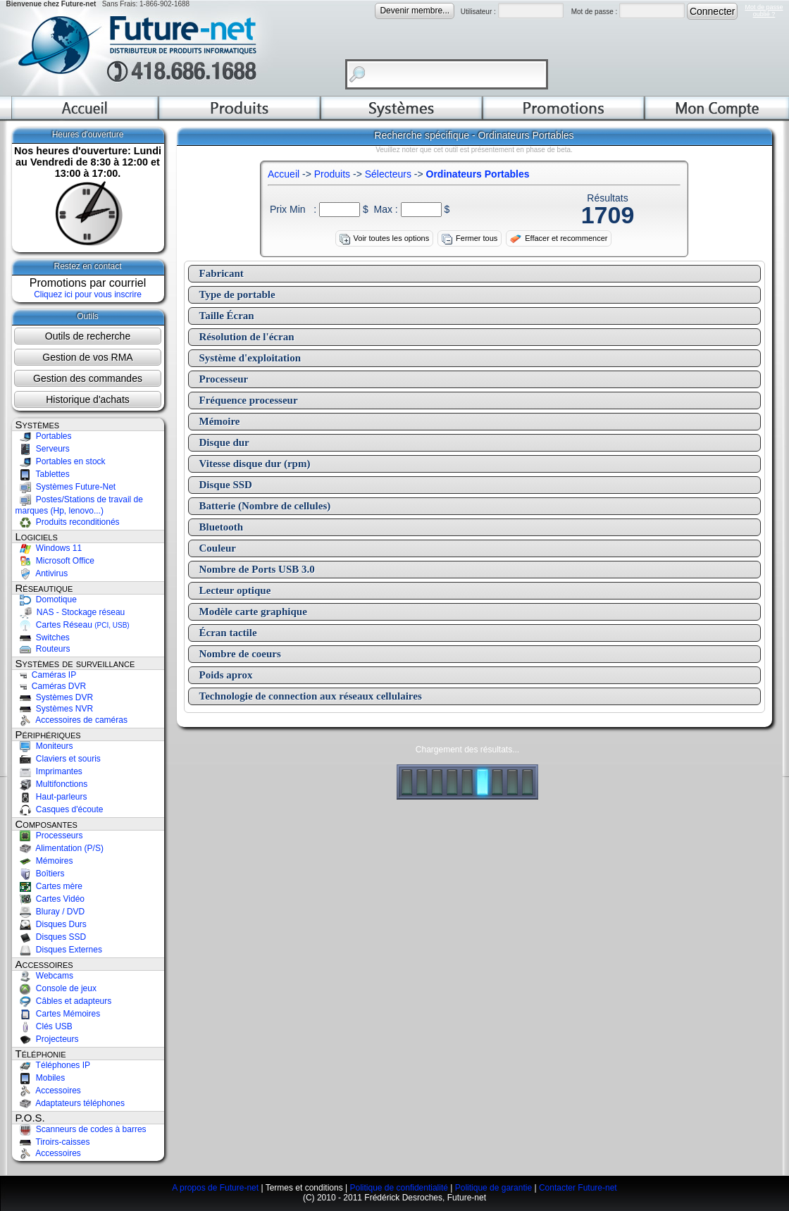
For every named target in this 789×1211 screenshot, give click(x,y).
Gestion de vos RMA (87, 357)
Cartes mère (48, 886)
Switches (42, 637)
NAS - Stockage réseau (70, 612)
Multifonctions (51, 784)
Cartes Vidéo (50, 899)
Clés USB (44, 1026)
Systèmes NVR (54, 709)
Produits (332, 174)
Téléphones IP (53, 1065)
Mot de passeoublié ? (764, 11)
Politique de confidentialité (398, 1188)
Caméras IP (46, 675)
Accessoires (48, 1090)
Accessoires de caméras (71, 720)
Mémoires (44, 861)
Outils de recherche (87, 336)
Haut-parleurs (51, 797)
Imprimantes (48, 771)
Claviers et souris (58, 759)
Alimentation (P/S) (59, 848)
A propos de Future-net (215, 1188)
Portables (43, 436)
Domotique (46, 599)
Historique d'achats (88, 399)
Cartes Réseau (72, 625)
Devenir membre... (415, 10)
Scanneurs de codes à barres (81, 1129)
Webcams (44, 976)
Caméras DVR (51, 686)
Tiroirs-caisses (52, 1142)
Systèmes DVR (54, 697)
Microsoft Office (54, 561)
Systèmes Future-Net (65, 487)
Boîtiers (40, 873)
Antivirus (41, 573)
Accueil (283, 174)
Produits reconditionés (67, 522)
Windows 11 (48, 548)
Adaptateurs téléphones (70, 1103)
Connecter (712, 11)
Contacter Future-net (578, 1188)
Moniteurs (44, 746)
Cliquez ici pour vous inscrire (88, 294)
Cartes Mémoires (58, 1014)
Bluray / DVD (50, 912)
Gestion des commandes (87, 378)
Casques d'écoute (59, 809)
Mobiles (40, 1078)
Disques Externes (58, 950)
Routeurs (42, 649)
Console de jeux (56, 988)
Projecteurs (47, 1039)
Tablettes (42, 474)
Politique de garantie (493, 1188)
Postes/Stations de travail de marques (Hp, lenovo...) (79, 505)
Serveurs (42, 449)
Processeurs (49, 835)
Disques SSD (51, 937)
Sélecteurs (388, 174)
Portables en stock (60, 461)
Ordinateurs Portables (478, 174)
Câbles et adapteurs (63, 1001)
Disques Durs (51, 924)
